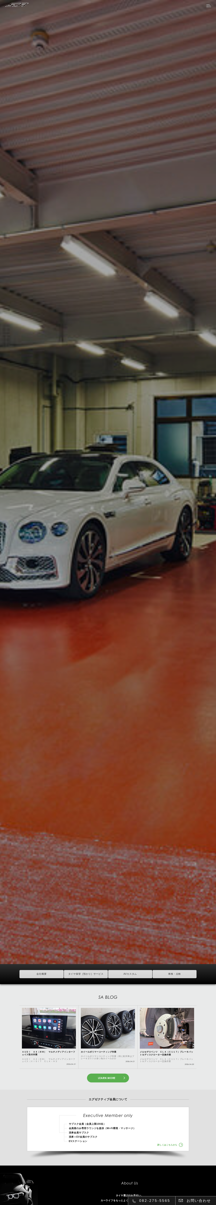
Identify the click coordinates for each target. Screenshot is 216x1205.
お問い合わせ (199, 1201)
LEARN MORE (106, 1078)
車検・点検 (174, 974)
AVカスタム (130, 974)
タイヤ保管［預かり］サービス (86, 974)
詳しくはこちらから (167, 1145)
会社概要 (41, 974)
